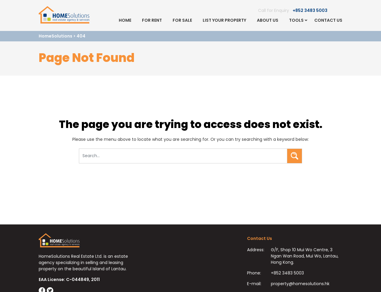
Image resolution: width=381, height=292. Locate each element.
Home (125, 20)
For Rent (152, 20)
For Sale (182, 20)
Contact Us (328, 20)
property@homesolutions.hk (300, 284)
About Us (267, 20)
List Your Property (224, 20)
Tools (296, 20)
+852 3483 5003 (310, 10)
